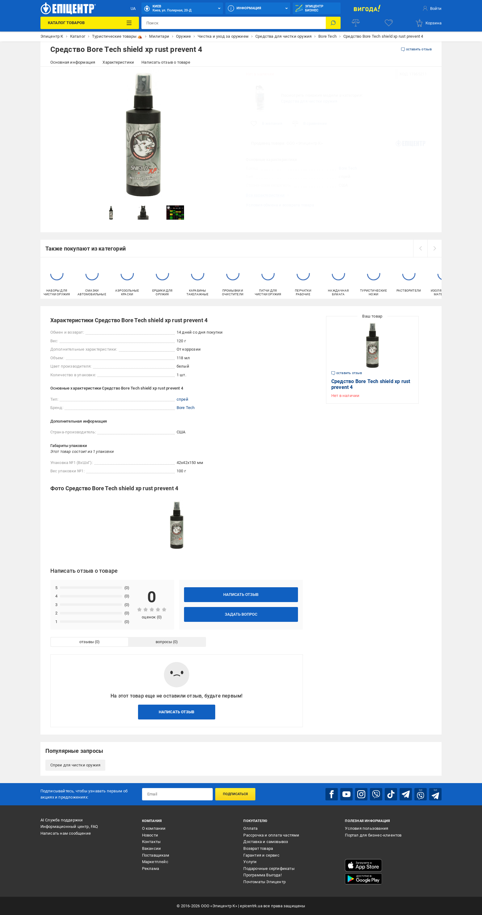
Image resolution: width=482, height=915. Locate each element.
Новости (150, 835)
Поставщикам (155, 855)
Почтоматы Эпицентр (264, 881)
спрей (182, 399)
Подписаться (235, 794)
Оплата (250, 828)
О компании (154, 828)
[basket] (428, 23)
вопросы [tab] (164, 641)
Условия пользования (366, 828)
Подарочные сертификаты (268, 868)
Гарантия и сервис (261, 855)
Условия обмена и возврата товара (280, 205)
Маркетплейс (155, 861)
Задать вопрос (241, 614)
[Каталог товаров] (89, 23)
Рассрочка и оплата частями (271, 835)
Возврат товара (258, 848)
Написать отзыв (240, 594)
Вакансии (151, 848)
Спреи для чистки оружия (75, 765)
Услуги (250, 861)
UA (133, 8)
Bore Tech (348, 168)
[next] (434, 248)
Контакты (151, 841)
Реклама (150, 868)
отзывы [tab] (86, 641)
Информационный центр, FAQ (69, 826)
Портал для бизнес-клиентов (373, 835)
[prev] (420, 248)
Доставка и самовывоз (265, 841)
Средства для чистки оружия (309, 101)
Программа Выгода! (262, 875)
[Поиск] (333, 23)
